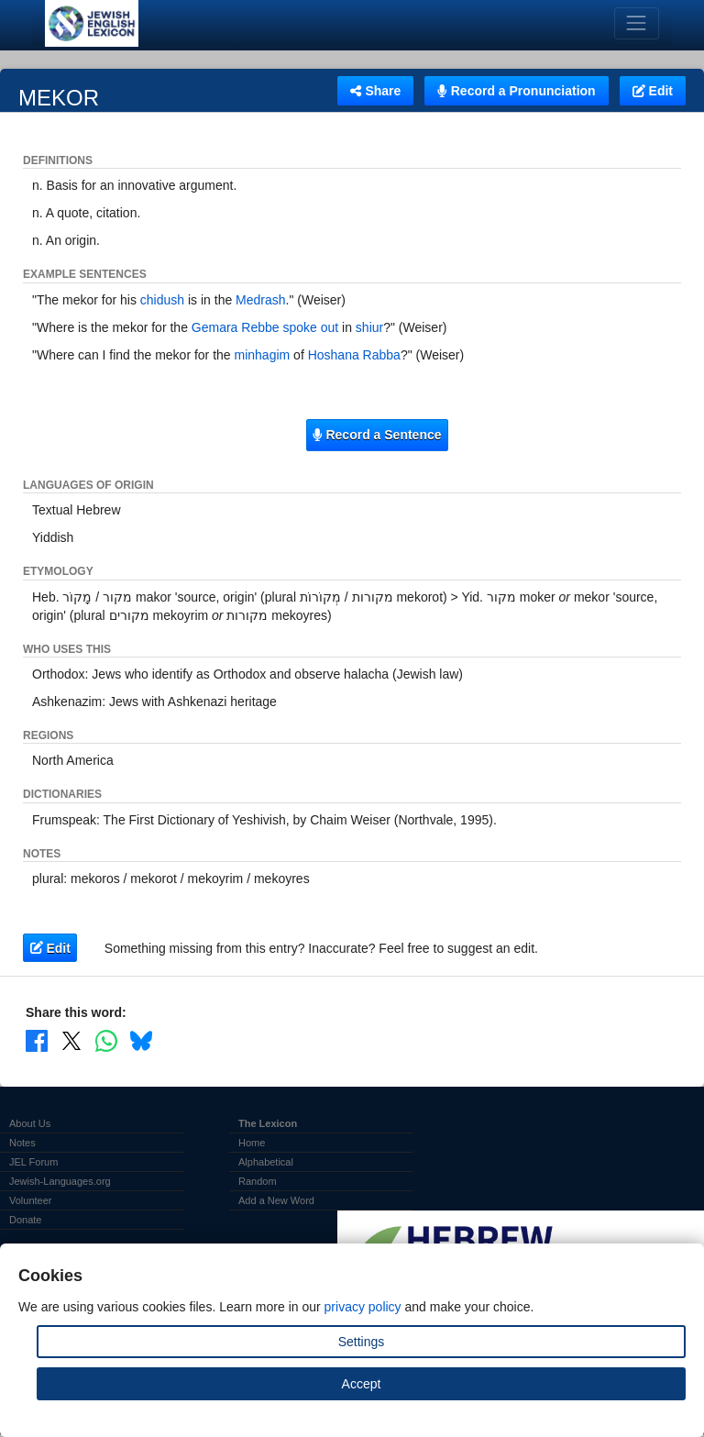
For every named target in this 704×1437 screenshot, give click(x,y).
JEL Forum (33, 1161)
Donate (25, 1219)
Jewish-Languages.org (60, 1181)
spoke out (310, 327)
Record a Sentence (377, 434)
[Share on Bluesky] (141, 1041)
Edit (652, 90)
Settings (361, 1341)
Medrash (260, 300)
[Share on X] (71, 1041)
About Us (29, 1123)
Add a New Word (276, 1200)
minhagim (263, 355)
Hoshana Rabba (354, 355)
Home (251, 1142)
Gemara (215, 327)
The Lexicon (267, 1123)
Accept (361, 1383)
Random (257, 1181)
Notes (22, 1142)
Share (375, 90)
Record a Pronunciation (516, 90)
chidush (162, 300)
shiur (369, 327)
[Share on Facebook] (37, 1041)
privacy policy (363, 1306)
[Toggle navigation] (636, 23)
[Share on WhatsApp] (106, 1041)
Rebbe (260, 327)
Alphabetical (265, 1161)
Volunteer (30, 1200)
